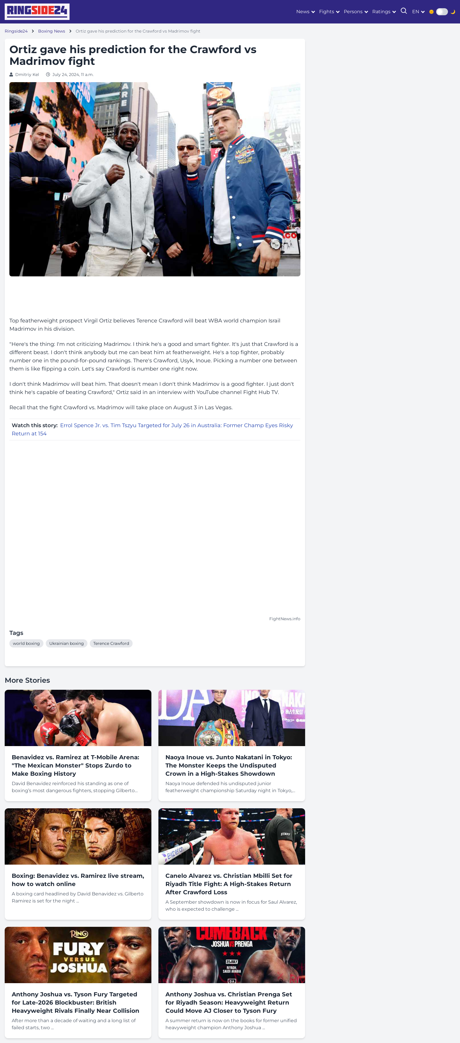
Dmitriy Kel (27, 74)
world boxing (26, 643)
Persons (353, 11)
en (415, 11)
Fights (326, 11)
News (303, 11)
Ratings (381, 11)
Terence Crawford (111, 643)
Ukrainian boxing (66, 643)
